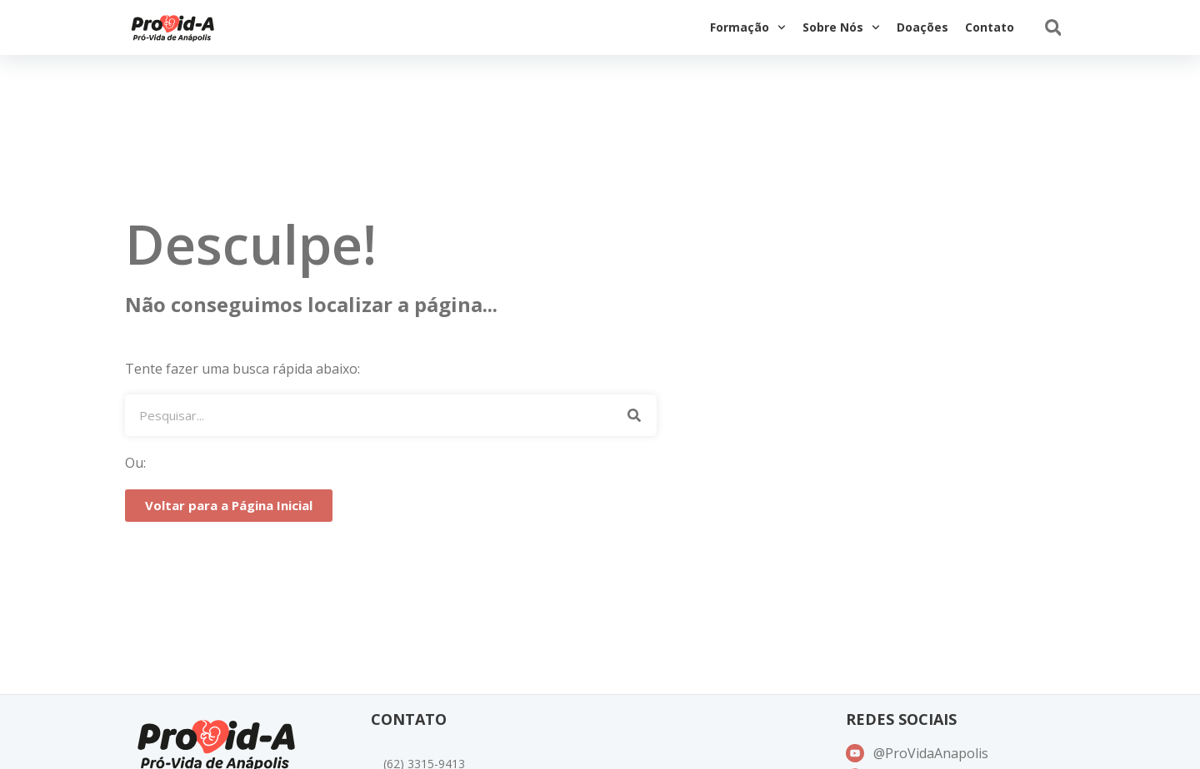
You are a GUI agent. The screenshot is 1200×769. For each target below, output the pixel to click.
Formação (748, 27)
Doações (922, 27)
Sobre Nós (841, 27)
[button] (1053, 28)
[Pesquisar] (634, 415)
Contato (989, 27)
